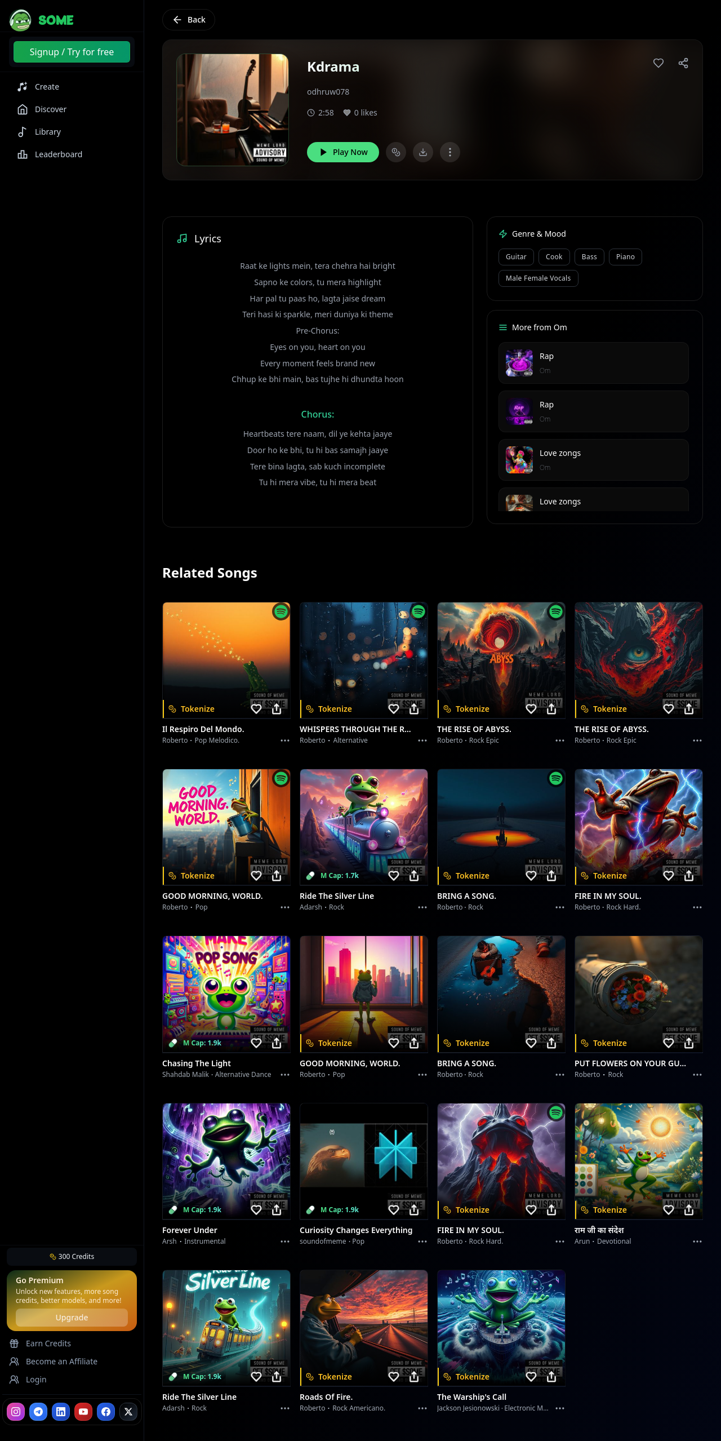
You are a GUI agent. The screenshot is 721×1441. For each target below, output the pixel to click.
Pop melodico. (217, 740)
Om (545, 370)
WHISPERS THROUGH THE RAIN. (357, 729)
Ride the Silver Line (337, 895)
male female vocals (538, 278)
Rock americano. (358, 1408)
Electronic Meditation (537, 1408)
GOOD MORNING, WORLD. (212, 895)
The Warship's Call (471, 1396)
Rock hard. (623, 907)
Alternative (350, 740)
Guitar (516, 256)
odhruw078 (328, 91)
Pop (201, 907)
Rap (547, 356)
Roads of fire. (326, 1396)
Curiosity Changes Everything (356, 1230)
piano (625, 256)
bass (589, 256)
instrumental (205, 1241)
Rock (336, 907)
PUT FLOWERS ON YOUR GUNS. (632, 1063)
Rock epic (484, 740)
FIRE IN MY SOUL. (608, 895)
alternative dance (243, 1074)
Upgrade (71, 1317)
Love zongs (560, 452)
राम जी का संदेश (599, 1230)
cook (554, 256)
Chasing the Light (196, 1063)
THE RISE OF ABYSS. (474, 729)
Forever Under (189, 1230)
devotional (614, 1241)
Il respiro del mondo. (203, 729)
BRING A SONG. (466, 895)
